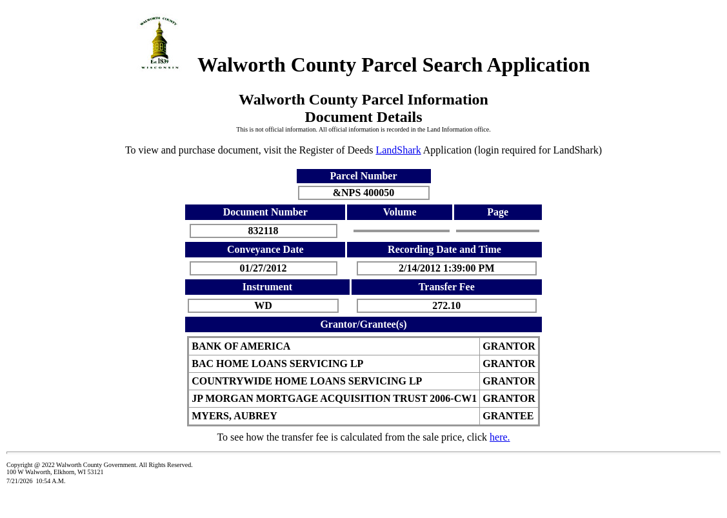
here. (500, 437)
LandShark (398, 149)
